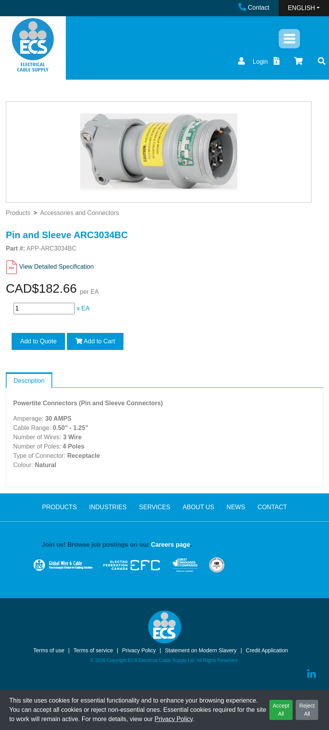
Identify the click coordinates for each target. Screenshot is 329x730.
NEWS (235, 507)
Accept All (281, 710)
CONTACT (272, 507)
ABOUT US (198, 507)
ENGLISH (301, 8)
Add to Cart (95, 341)
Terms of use (48, 650)
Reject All (307, 710)
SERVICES (154, 507)
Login (252, 61)
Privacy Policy (173, 719)
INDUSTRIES (108, 507)
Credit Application (267, 650)
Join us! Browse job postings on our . (117, 544)
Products (18, 213)
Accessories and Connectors (79, 213)
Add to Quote (38, 341)
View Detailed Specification (56, 266)
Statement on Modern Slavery (200, 650)
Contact (253, 7)
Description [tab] (29, 380)
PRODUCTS (59, 507)
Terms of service (93, 650)
